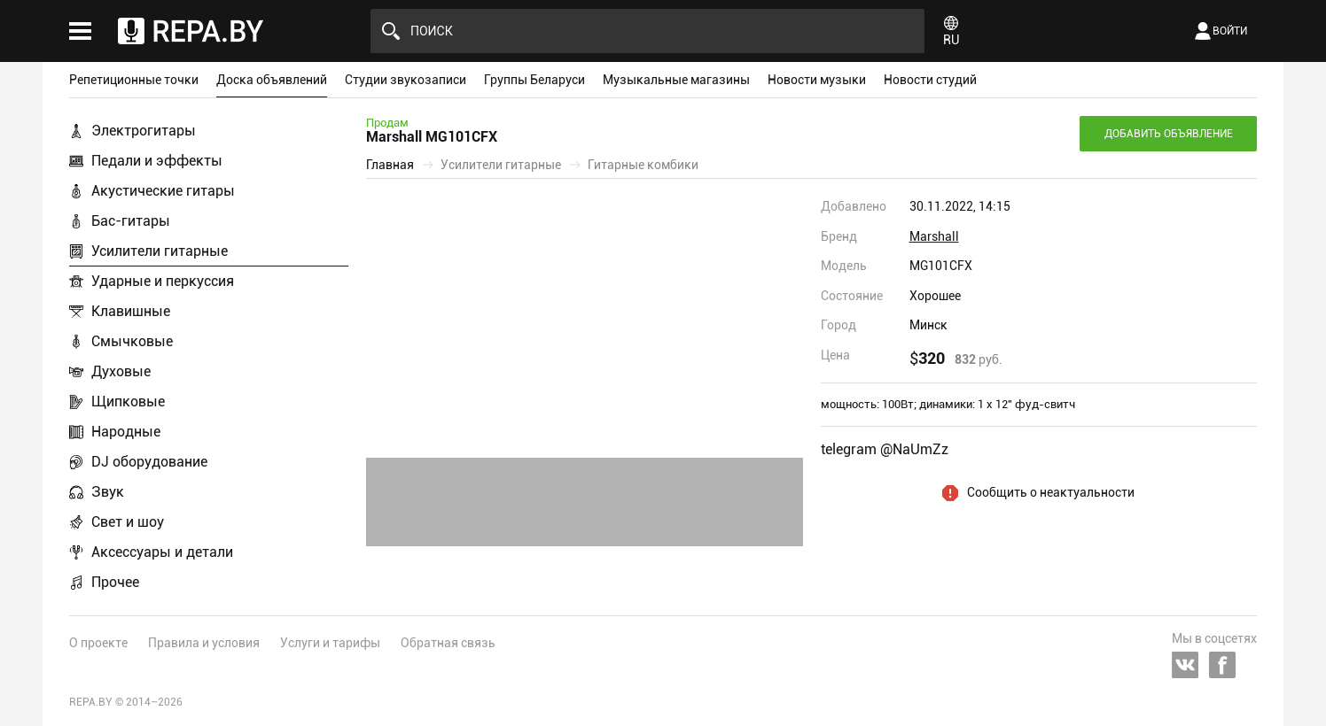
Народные (125, 431)
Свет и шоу (127, 522)
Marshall (934, 236)
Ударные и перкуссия (162, 281)
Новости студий (930, 80)
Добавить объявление (1168, 133)
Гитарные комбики (643, 165)
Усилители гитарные (159, 251)
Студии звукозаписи (405, 80)
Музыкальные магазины (676, 80)
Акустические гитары (163, 190)
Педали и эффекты (156, 160)
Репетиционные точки (134, 80)
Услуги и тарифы (330, 643)
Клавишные (130, 311)
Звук (107, 491)
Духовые (121, 371)
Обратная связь (448, 643)
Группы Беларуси (534, 80)
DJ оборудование (149, 461)
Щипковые (128, 401)
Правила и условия (204, 643)
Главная (390, 165)
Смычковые (132, 341)
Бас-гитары (130, 220)
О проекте (98, 643)
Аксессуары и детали (162, 552)
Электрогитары (143, 130)
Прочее (115, 582)
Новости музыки (817, 80)
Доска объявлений (271, 80)
